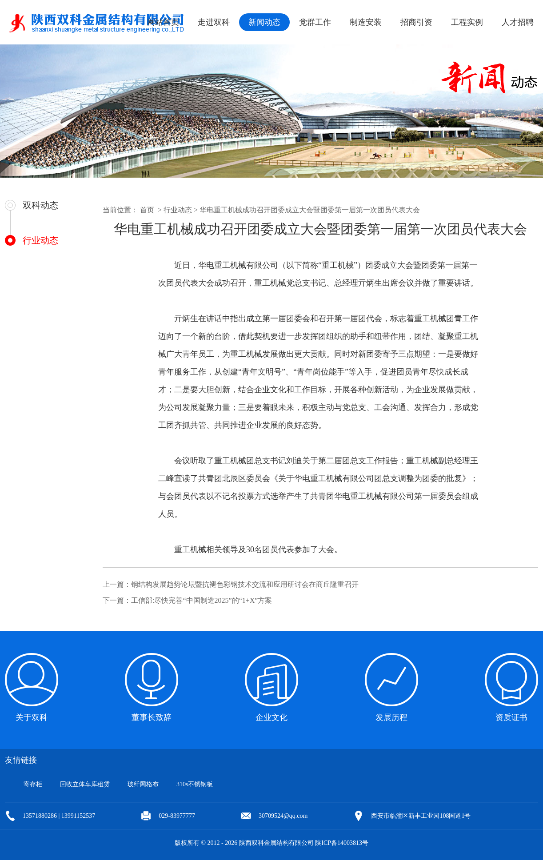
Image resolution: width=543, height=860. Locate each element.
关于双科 (32, 717)
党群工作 (315, 22)
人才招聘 (518, 22)
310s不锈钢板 (194, 784)
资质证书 (511, 717)
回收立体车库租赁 (85, 784)
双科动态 (40, 205)
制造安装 (366, 22)
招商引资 (416, 22)
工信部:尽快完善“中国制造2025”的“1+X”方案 (201, 600)
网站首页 (163, 22)
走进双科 (214, 22)
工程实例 (467, 22)
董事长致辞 (152, 717)
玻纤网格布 (143, 784)
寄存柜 (33, 784)
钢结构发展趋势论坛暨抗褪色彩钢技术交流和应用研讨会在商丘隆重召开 (245, 584)
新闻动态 (264, 22)
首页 (147, 210)
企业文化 (271, 717)
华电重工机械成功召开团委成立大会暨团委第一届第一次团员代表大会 (310, 210)
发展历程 (391, 717)
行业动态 (40, 240)
